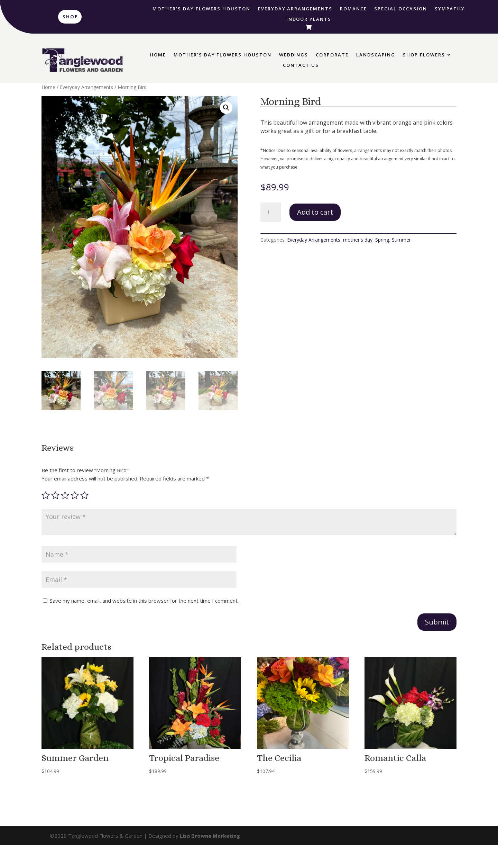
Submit (437, 622)
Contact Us (301, 65)
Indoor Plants (308, 19)
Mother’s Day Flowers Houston (201, 9)
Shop (70, 17)
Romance (353, 9)
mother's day (357, 239)
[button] (226, 107)
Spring (382, 239)
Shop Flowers (424, 55)
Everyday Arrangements (295, 9)
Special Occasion (400, 9)
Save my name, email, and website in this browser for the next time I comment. (144, 600)
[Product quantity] (270, 212)
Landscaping (375, 55)
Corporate (332, 55)
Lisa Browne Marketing (210, 835)
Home (158, 55)
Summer (401, 239)
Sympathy (450, 9)
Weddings (293, 55)
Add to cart (315, 212)
